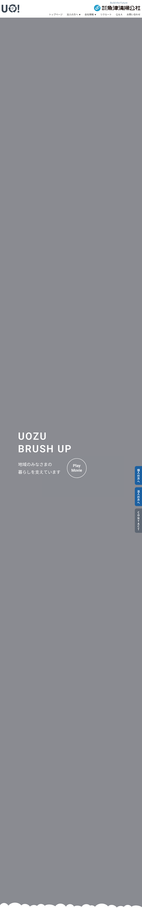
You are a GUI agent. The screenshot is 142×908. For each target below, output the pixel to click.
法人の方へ (72, 14)
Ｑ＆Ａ (119, 14)
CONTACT (138, 520)
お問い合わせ (133, 14)
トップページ (56, 14)
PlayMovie (76, 468)
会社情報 (89, 14)
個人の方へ (138, 475)
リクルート (106, 14)
